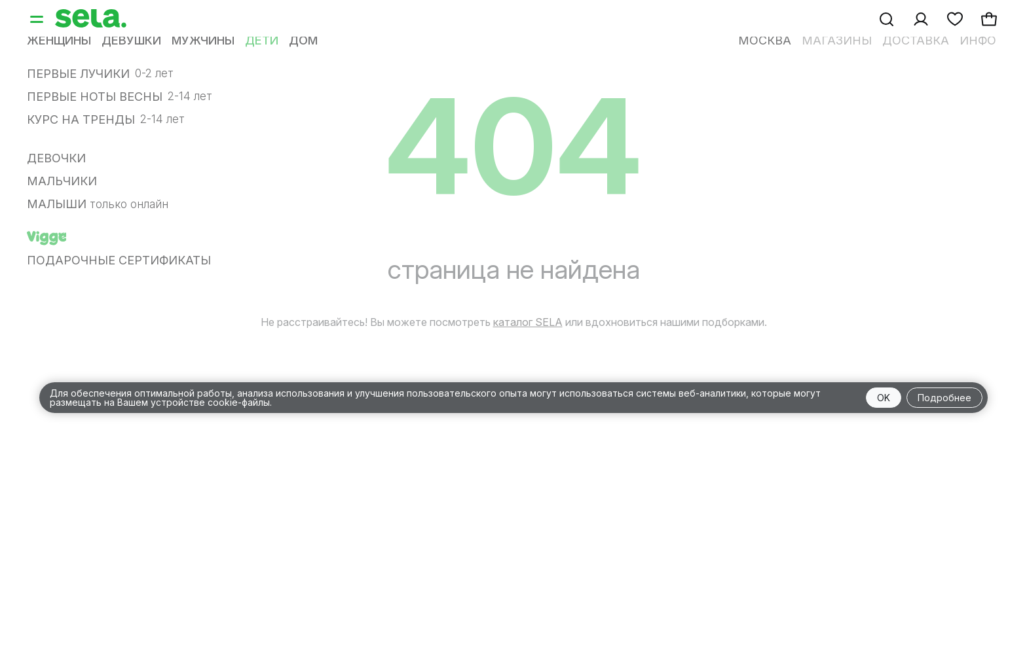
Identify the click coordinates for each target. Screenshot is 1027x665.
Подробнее (944, 397)
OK (883, 397)
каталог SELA (528, 322)
